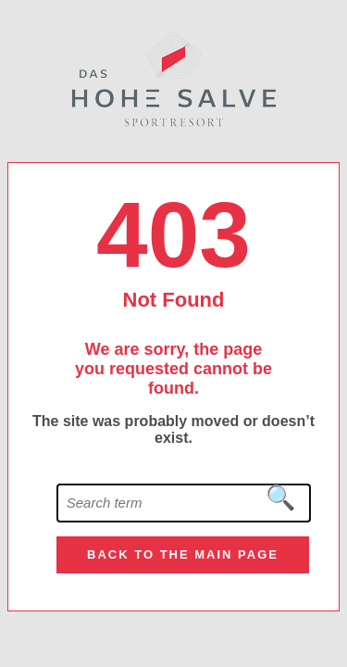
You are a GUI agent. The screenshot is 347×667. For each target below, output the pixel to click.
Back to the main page (183, 554)
